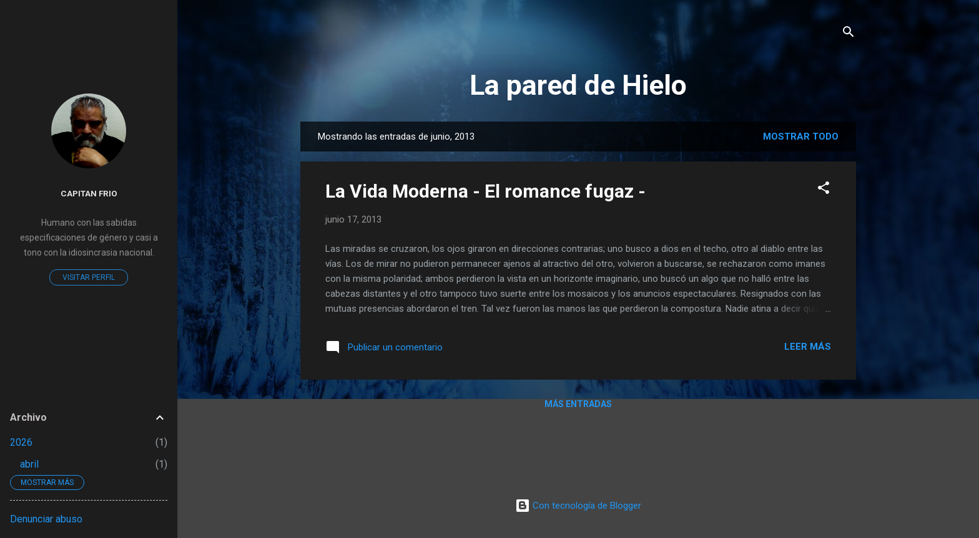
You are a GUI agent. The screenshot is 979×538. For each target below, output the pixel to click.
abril (29, 464)
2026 (21, 442)
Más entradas (578, 404)
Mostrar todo (801, 136)
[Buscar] (848, 34)
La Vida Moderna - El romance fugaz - (485, 191)
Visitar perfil (88, 277)
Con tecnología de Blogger (578, 505)
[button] (823, 189)
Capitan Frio (89, 193)
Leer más (807, 346)
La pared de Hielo (578, 85)
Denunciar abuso (46, 519)
